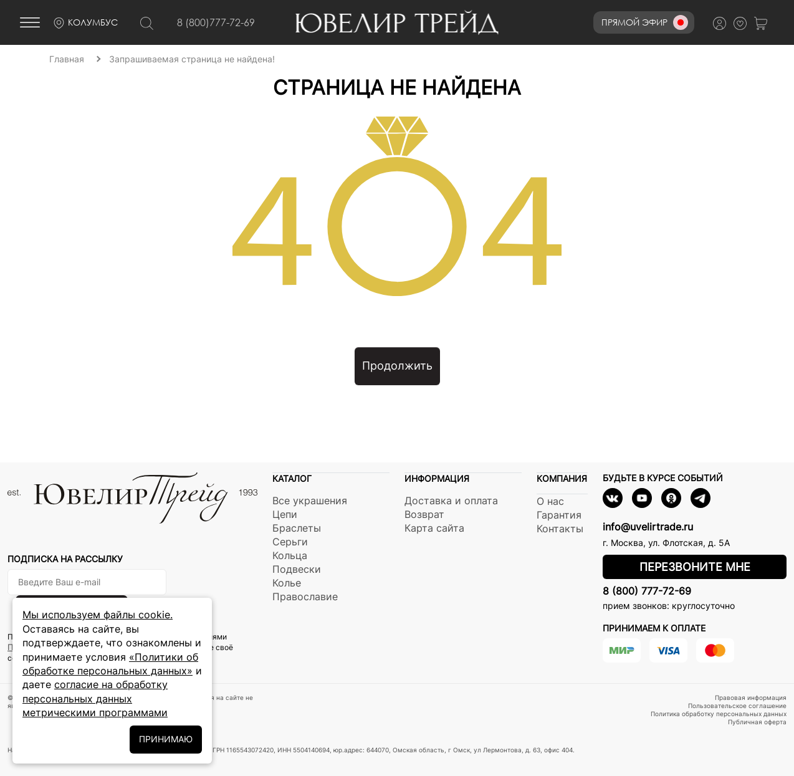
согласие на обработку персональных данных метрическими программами (95, 698)
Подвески (296, 569)
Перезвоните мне (694, 566)
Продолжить (397, 365)
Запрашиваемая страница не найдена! (192, 59)
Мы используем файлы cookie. (97, 614)
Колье (286, 583)
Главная (66, 59)
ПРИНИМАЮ (166, 739)
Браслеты (296, 528)
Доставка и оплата (451, 500)
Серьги (290, 541)
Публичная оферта (757, 722)
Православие (305, 596)
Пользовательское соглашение (737, 705)
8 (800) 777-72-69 (647, 591)
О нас (550, 501)
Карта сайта (434, 528)
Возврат (424, 514)
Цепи (284, 514)
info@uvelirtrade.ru (648, 526)
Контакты (560, 528)
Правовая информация (751, 697)
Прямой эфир (644, 22)
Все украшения (309, 500)
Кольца (289, 555)
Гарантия (559, 515)
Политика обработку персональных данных (719, 713)
